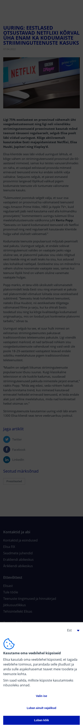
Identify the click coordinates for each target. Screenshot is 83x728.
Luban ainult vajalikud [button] (41, 708)
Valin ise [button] (41, 696)
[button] (72, 630)
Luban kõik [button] (41, 720)
